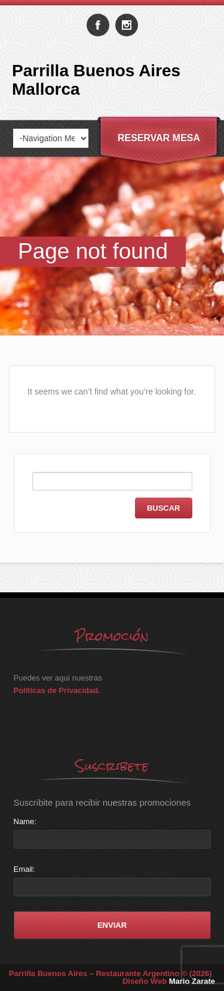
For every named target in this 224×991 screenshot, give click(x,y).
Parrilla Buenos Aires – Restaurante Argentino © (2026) (110, 973)
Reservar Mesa (159, 138)
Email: (24, 869)
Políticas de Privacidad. (57, 690)
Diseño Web (168, 981)
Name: (25, 821)
